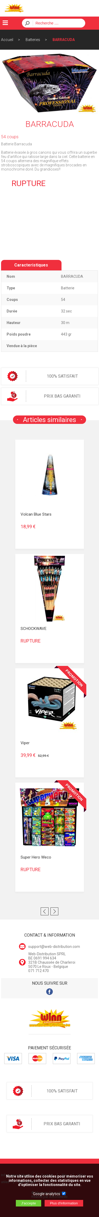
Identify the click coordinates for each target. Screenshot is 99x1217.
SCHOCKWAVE (33, 628)
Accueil (7, 40)
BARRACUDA (64, 40)
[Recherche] (57, 23)
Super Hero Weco (36, 857)
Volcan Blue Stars (36, 514)
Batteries (33, 40)
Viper (25, 743)
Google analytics (46, 1194)
